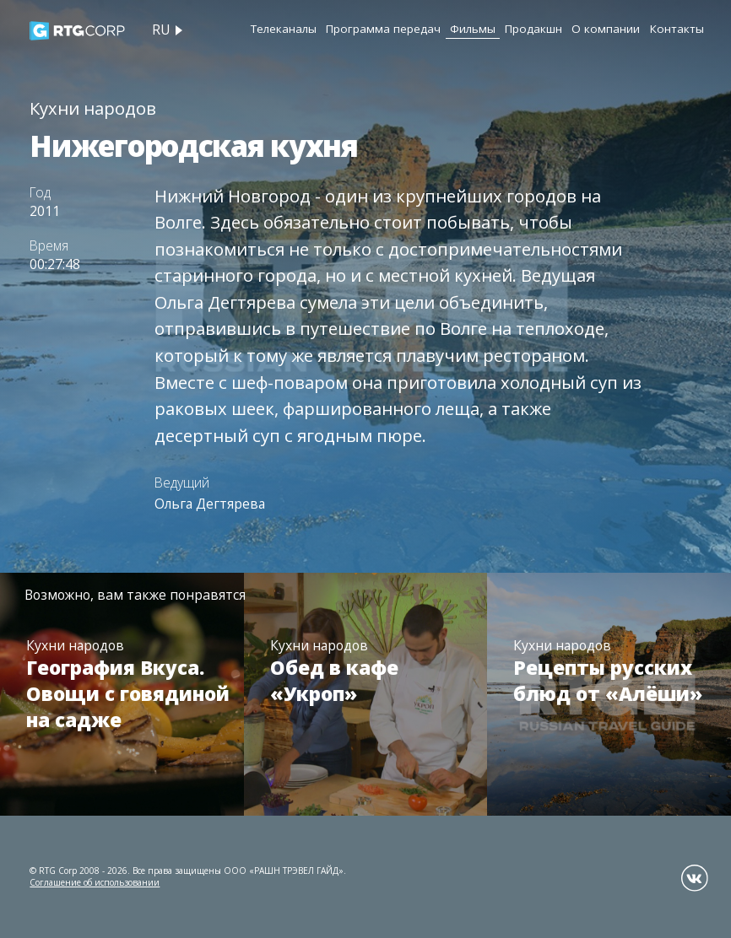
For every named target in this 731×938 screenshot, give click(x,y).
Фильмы (472, 28)
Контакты (677, 28)
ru (161, 29)
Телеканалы (284, 28)
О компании (605, 28)
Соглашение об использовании (95, 882)
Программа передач (383, 28)
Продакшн (533, 28)
